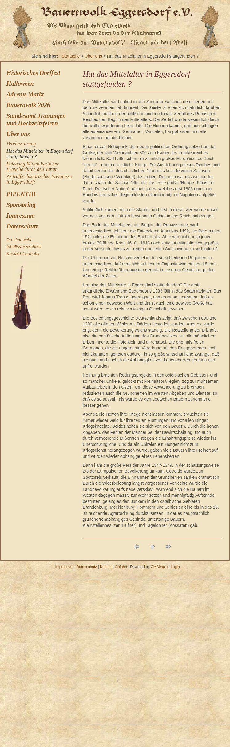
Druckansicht (18, 239)
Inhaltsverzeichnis (23, 246)
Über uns (93, 56)
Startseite (71, 56)
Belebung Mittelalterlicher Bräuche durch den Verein (32, 166)
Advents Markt (25, 94)
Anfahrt (121, 567)
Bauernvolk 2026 (28, 105)
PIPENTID (20, 194)
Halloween (20, 83)
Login (175, 567)
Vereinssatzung (21, 143)
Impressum (20, 215)
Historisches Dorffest (33, 72)
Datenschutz (22, 226)
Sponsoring (21, 204)
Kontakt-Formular (23, 253)
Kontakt (106, 567)
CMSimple (159, 567)
